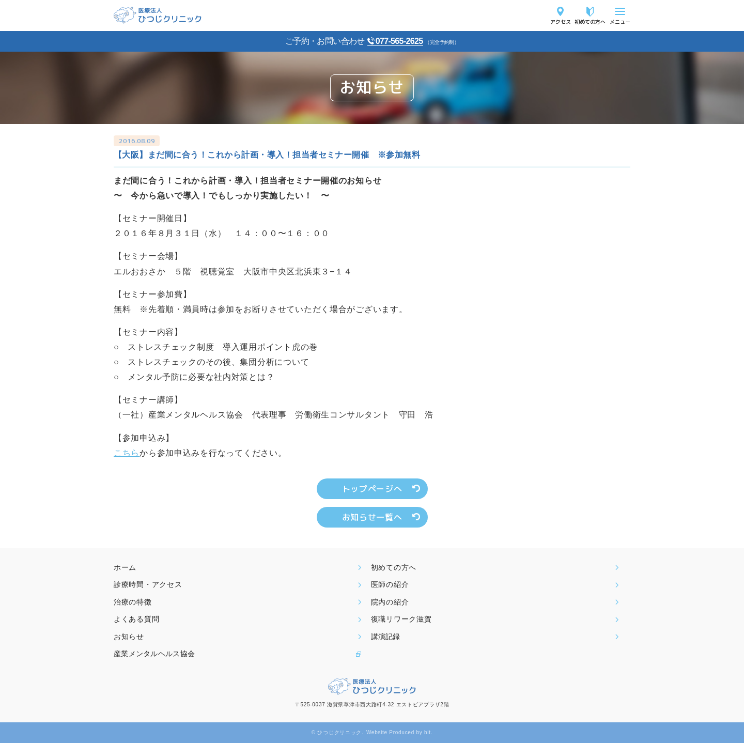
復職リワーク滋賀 (401, 619)
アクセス (560, 21)
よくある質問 (136, 619)
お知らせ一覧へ (372, 517)
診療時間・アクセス (148, 584)
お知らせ (129, 636)
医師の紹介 (390, 584)
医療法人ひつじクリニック (158, 15)
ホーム (125, 567)
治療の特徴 (133, 602)
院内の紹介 (390, 602)
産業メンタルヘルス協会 (154, 653)
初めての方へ (590, 21)
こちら (127, 452)
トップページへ (372, 488)
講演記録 (385, 636)
